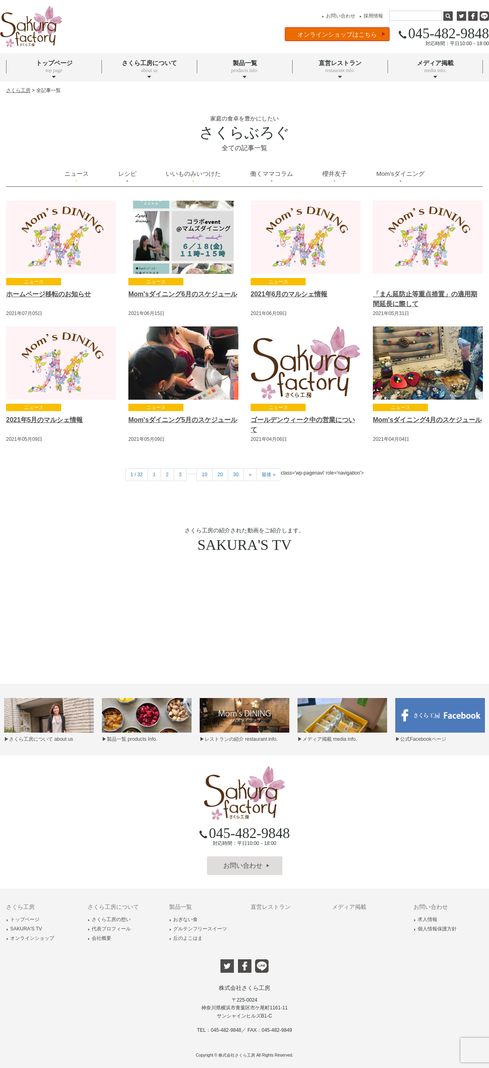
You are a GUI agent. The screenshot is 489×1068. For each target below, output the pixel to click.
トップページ (23, 919)
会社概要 (99, 938)
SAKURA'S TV (24, 929)
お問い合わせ (337, 16)
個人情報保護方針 (435, 929)
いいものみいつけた (193, 176)
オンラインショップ (30, 938)
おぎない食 (183, 919)
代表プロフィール (109, 929)
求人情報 (425, 919)
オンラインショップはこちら (341, 34)
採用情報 (370, 16)
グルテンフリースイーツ (198, 929)
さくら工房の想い (109, 919)
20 (220, 474)
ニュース (76, 176)
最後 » (268, 474)
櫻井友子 (334, 176)
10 (204, 474)
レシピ (127, 176)
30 (235, 474)
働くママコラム (271, 176)
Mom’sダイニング (400, 176)
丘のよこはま (186, 938)
